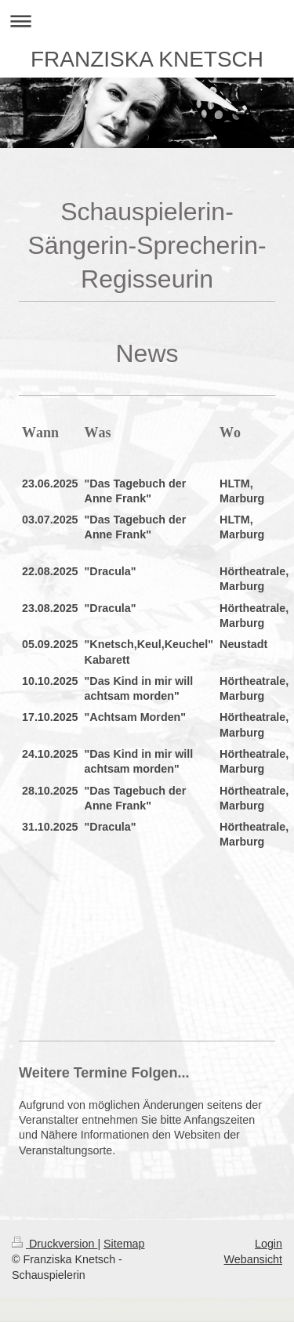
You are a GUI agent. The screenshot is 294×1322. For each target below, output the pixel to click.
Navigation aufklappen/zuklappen (147, 21)
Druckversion (54, 1243)
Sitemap (123, 1243)
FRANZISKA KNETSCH (147, 59)
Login (268, 1243)
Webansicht (253, 1259)
